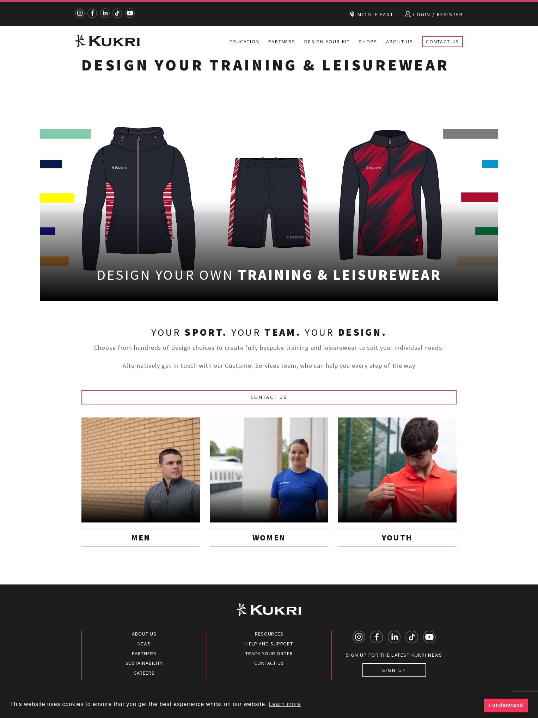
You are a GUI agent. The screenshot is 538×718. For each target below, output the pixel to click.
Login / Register (434, 14)
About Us (399, 41)
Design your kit (327, 41)
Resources (269, 634)
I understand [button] (506, 705)
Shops (368, 41)
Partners (281, 41)
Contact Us (442, 41)
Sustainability (144, 663)
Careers (144, 673)
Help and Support (269, 643)
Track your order (269, 653)
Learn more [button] (285, 704)
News (144, 643)
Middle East (371, 14)
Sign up (394, 670)
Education (244, 41)
